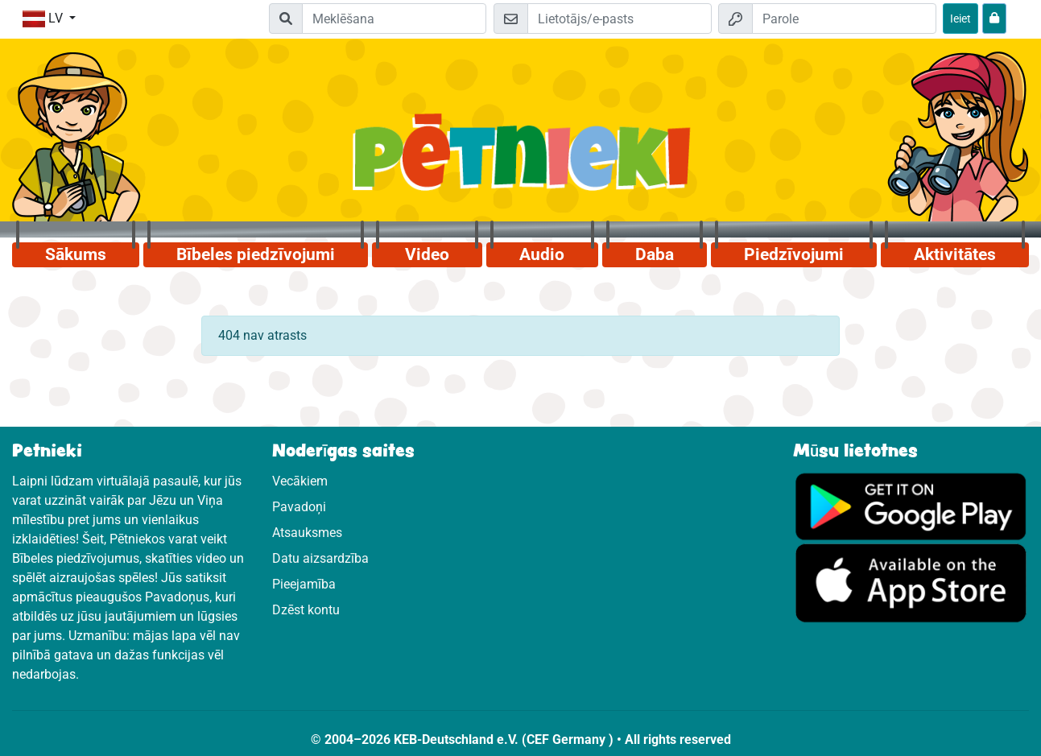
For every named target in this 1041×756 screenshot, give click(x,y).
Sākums (75, 254)
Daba (654, 254)
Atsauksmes (307, 532)
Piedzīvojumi (794, 254)
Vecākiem (300, 481)
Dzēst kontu (306, 610)
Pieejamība (304, 584)
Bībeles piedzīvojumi (255, 254)
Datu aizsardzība (320, 558)
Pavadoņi (299, 506)
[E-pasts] (619, 18)
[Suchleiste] (394, 18)
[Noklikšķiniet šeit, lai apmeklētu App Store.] (911, 582)
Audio (541, 254)
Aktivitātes (955, 254)
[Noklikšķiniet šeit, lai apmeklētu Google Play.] (911, 505)
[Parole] (844, 18)
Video (427, 254)
